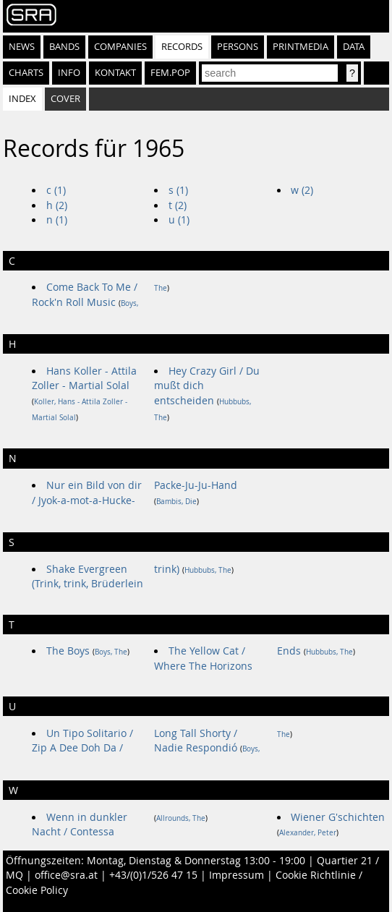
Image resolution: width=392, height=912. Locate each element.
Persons (237, 47)
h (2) (56, 205)
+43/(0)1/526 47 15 (153, 875)
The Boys (68, 650)
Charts (26, 73)
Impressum (236, 875)
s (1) (178, 190)
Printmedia (300, 47)
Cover (65, 99)
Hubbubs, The (207, 570)
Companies (120, 47)
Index (22, 99)
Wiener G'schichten (338, 817)
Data (354, 47)
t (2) (178, 205)
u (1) (179, 219)
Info (69, 73)
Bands (64, 47)
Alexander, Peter (307, 833)
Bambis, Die (176, 501)
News (22, 47)
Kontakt (115, 73)
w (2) (302, 190)
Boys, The (111, 652)
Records (182, 47)
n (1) (56, 219)
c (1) (56, 190)
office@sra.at (66, 875)
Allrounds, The (180, 818)
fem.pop (170, 73)
